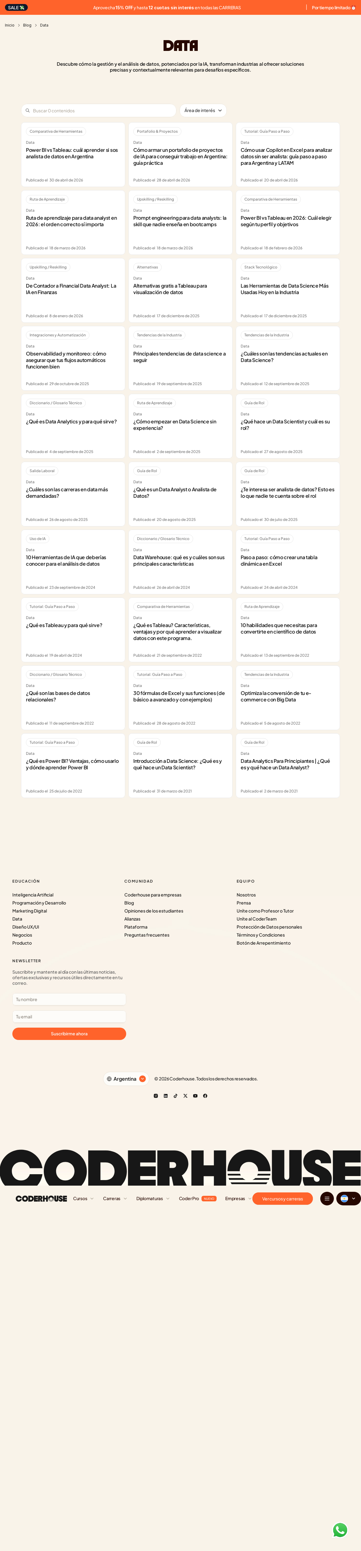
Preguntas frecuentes (146, 935)
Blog (27, 25)
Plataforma (135, 926)
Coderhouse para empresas (152, 894)
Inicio (10, 25)
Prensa (244, 902)
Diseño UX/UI (25, 926)
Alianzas (132, 918)
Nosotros (246, 894)
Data (17, 918)
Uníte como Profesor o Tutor (265, 910)
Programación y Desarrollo (39, 902)
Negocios (22, 935)
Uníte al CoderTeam (257, 918)
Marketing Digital (29, 910)
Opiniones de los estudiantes (153, 910)
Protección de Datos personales (269, 926)
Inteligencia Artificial (32, 894)
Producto (22, 943)
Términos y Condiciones (261, 935)
